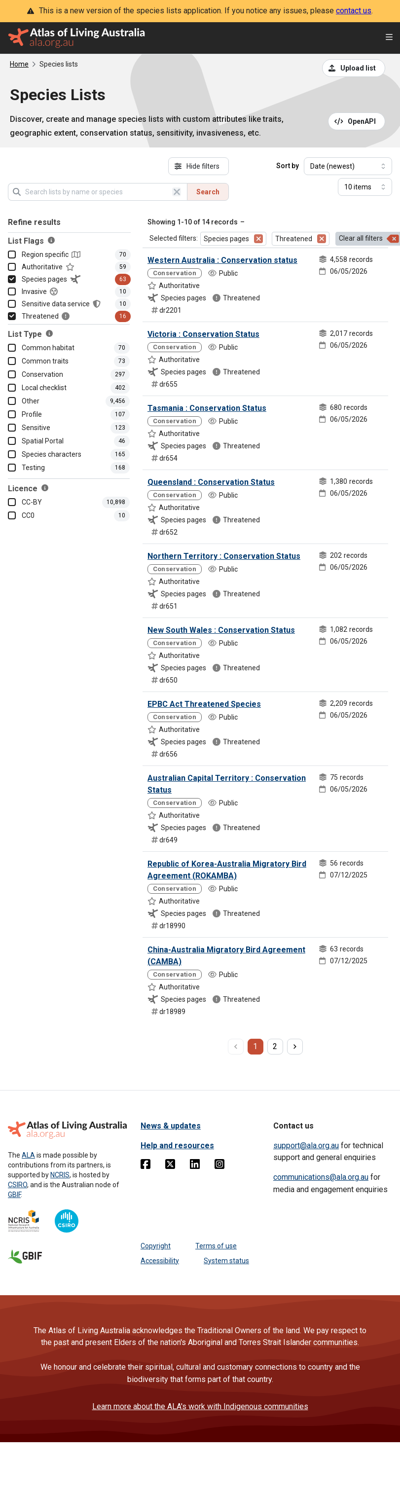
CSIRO (17, 1185)
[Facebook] (145, 1166)
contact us (353, 10)
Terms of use (216, 1246)
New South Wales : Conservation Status (221, 630)
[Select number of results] (365, 187)
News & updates (171, 1125)
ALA (28, 1155)
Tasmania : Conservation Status (206, 408)
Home (19, 64)
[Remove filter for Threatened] (321, 238)
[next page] (295, 1047)
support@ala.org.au (306, 1145)
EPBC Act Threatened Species (204, 704)
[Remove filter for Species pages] (258, 238)
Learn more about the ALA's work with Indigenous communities (200, 1406)
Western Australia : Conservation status (222, 260)
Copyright (156, 1246)
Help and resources (177, 1145)
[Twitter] (170, 1166)
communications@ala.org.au (320, 1177)
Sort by (287, 166)
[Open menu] (389, 38)
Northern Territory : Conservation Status (223, 556)
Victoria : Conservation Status (203, 334)
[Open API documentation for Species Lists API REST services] (357, 121)
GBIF (14, 1195)
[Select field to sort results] (348, 166)
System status (226, 1261)
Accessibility (160, 1261)
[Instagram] (219, 1166)
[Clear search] (176, 191)
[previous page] (236, 1047)
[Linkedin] (195, 1166)
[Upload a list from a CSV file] (353, 68)
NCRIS (60, 1175)
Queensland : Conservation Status (211, 482)
